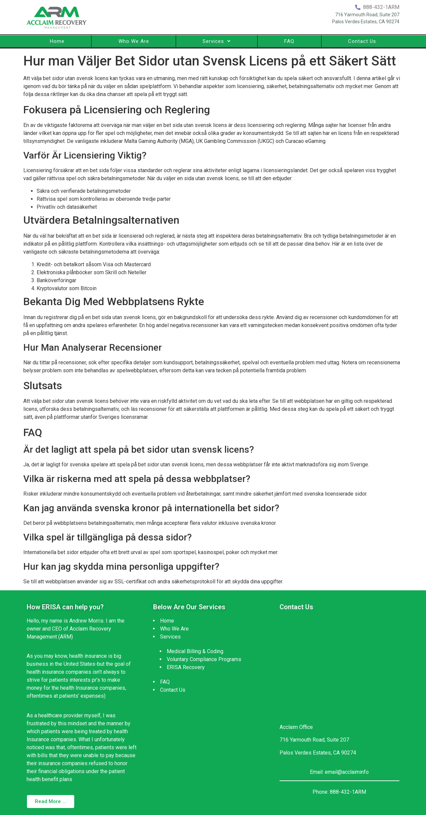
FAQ (289, 41)
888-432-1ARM (381, 7)
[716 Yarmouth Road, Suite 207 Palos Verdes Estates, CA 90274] (339, 667)
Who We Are (133, 41)
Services (217, 41)
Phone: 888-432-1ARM (339, 792)
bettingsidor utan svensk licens (197, 252)
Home (57, 41)
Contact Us (362, 41)
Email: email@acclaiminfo (339, 772)
